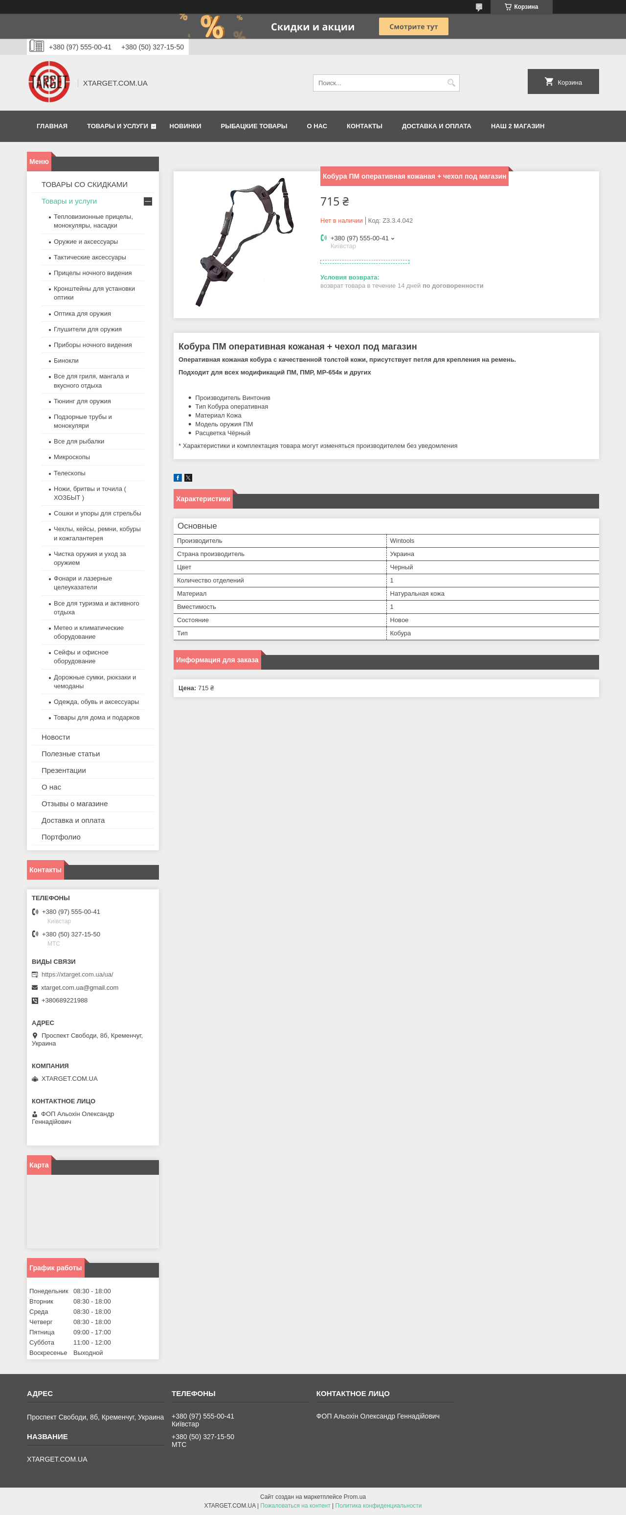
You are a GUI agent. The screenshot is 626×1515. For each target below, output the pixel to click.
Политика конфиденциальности (378, 1505)
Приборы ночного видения (93, 345)
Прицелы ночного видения (93, 273)
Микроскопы (72, 457)
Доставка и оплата (436, 126)
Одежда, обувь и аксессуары (96, 701)
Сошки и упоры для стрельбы (97, 513)
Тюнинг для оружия (82, 401)
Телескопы (70, 473)
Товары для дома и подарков (97, 717)
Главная (52, 126)
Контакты (364, 126)
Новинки (185, 126)
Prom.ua (355, 1496)
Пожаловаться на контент (295, 1505)
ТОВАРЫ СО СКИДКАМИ (85, 184)
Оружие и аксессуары (86, 241)
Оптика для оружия (82, 313)
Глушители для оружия (88, 329)
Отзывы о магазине (75, 803)
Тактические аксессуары (90, 257)
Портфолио (61, 837)
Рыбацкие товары (254, 126)
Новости (56, 737)
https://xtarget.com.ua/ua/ (77, 974)
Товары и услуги (117, 126)
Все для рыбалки (79, 441)
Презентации (64, 770)
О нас (317, 126)
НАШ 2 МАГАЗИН (517, 126)
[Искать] (451, 83)
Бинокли (66, 360)
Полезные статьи (71, 753)
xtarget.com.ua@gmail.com (79, 987)
